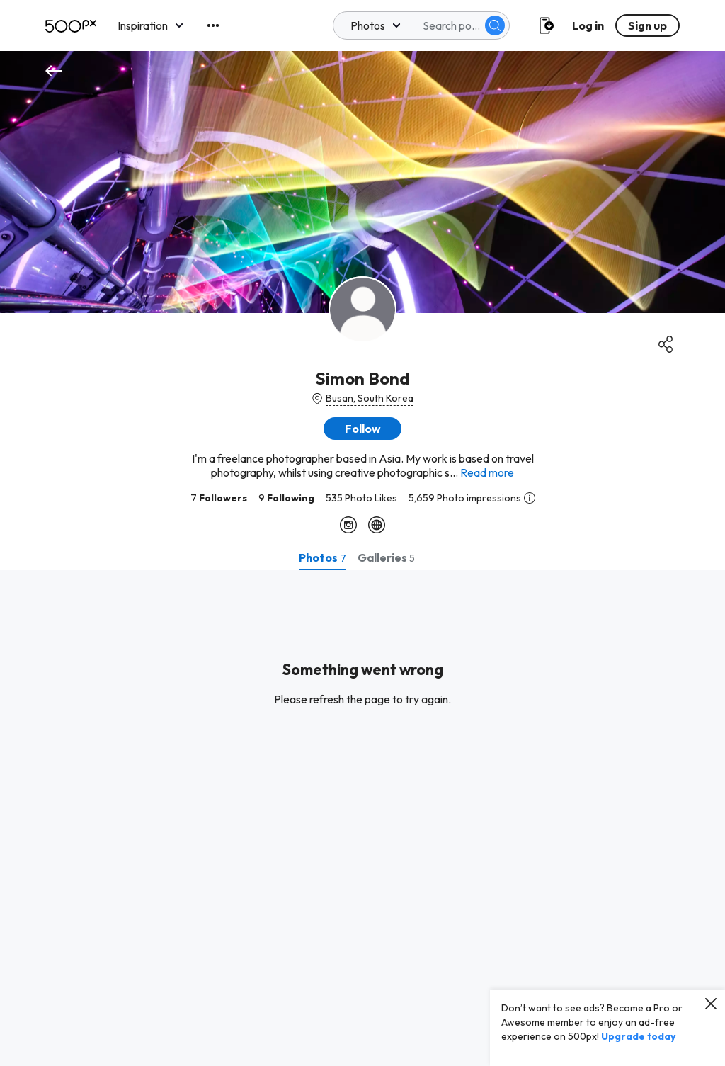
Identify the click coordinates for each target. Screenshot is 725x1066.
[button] (362, 428)
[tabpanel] (362, 818)
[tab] (322, 557)
